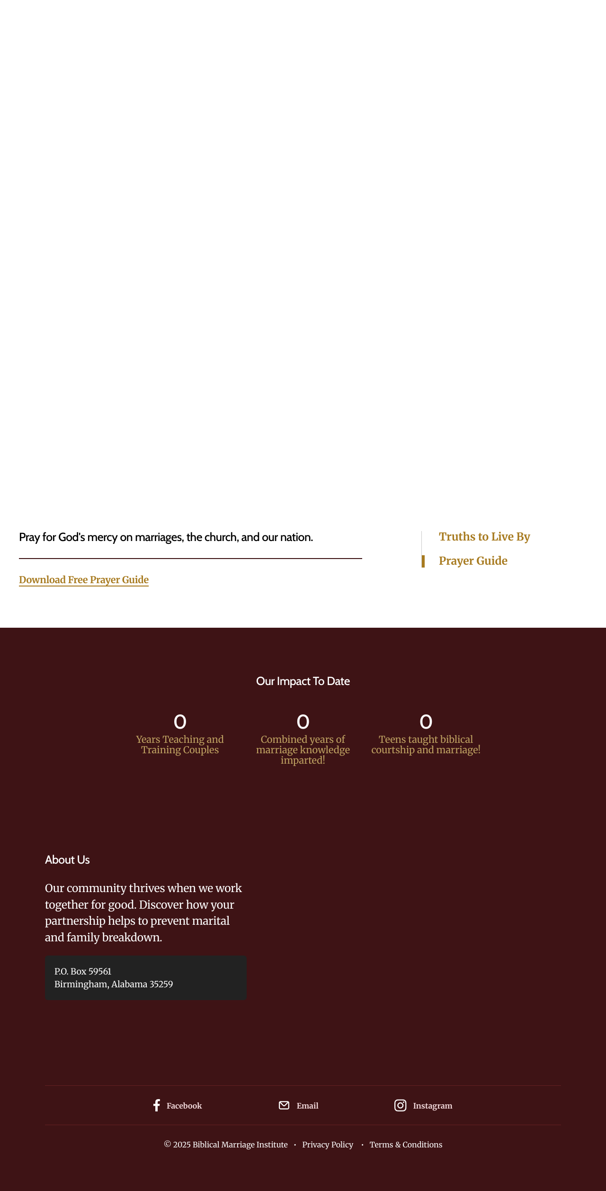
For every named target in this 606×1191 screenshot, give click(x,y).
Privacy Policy (327, 1145)
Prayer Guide (473, 561)
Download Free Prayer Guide (84, 580)
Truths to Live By (484, 537)
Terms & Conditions (406, 1145)
